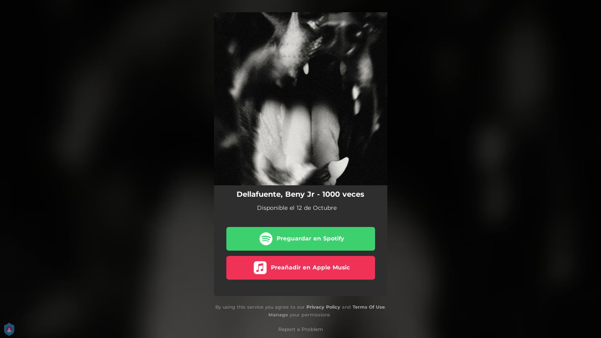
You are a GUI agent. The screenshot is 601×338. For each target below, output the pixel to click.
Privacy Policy (323, 307)
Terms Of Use (369, 307)
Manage (278, 315)
